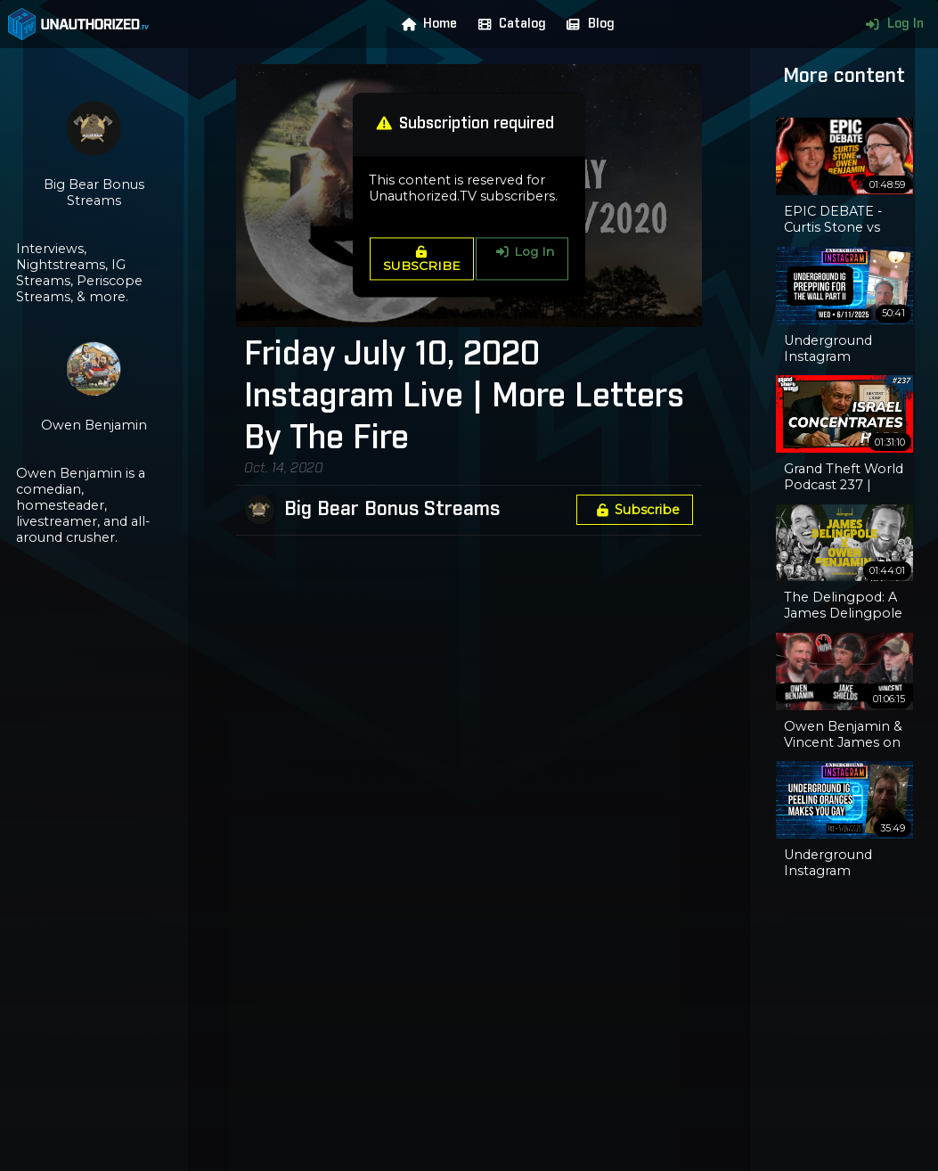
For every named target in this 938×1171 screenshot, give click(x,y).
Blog (586, 24)
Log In (890, 24)
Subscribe (635, 510)
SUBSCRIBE (422, 260)
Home (426, 24)
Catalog (508, 24)
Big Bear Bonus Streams (392, 510)
